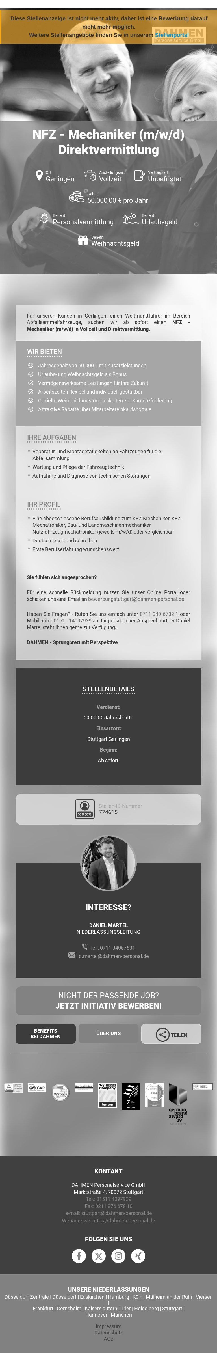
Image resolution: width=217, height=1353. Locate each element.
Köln (137, 1297)
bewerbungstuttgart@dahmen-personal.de (136, 599)
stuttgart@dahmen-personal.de (116, 1213)
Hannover (96, 1315)
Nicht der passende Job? (108, 1001)
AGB (109, 1339)
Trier (126, 1308)
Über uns (108, 1033)
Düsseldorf (64, 1297)
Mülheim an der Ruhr (169, 1297)
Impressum (108, 1326)
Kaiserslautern (101, 1308)
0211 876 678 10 (114, 1206)
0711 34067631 (117, 948)
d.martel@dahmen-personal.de (114, 956)
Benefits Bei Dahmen (46, 1033)
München (121, 1315)
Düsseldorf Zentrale (27, 1297)
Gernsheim (69, 1308)
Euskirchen (92, 1297)
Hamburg (118, 1297)
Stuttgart (172, 1308)
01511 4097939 (113, 1199)
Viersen (204, 1297)
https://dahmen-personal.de (123, 1220)
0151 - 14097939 (73, 620)
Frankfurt (43, 1308)
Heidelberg (146, 1308)
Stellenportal (172, 35)
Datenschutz (108, 1332)
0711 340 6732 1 (159, 614)
